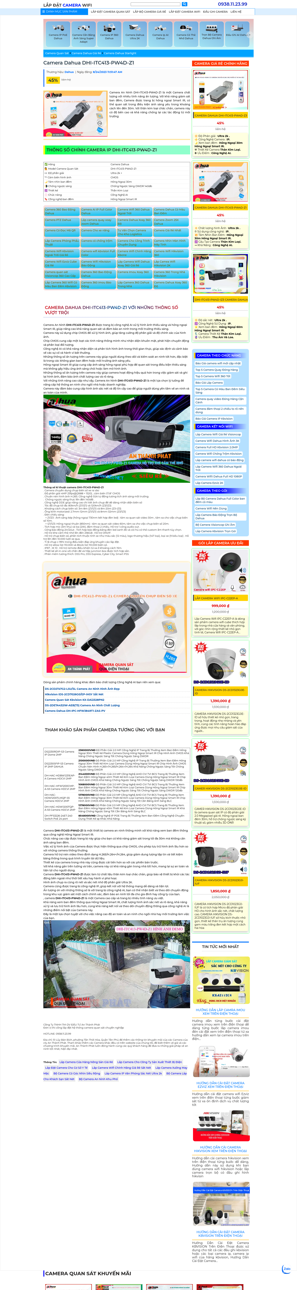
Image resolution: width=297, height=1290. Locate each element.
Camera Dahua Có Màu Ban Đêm (169, 211)
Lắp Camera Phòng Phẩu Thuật (62, 242)
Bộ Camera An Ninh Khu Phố (98, 1079)
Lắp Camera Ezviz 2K (209, 483)
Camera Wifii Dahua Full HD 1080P (218, 476)
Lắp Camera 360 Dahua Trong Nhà (133, 284)
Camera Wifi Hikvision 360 (169, 253)
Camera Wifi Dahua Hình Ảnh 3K (217, 441)
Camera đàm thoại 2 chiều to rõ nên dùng (219, 410)
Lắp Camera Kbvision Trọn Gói (215, 531)
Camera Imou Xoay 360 (133, 272)
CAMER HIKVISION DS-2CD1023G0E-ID (220, 788)
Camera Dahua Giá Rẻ (86, 53)
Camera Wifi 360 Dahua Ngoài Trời (134, 211)
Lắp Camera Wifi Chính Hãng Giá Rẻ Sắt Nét (121, 1067)
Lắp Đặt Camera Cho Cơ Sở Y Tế (66, 1067)
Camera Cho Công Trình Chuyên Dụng (134, 242)
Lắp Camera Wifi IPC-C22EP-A (216, 598)
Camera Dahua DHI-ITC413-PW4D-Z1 (88, 63)
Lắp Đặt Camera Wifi (184, 11)
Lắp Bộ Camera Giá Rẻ (149, 11)
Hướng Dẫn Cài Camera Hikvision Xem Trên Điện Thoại (220, 1149)
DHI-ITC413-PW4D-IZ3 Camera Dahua (221, 299)
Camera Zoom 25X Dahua (166, 221)
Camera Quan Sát (57, 53)
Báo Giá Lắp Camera (209, 382)
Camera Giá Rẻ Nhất (167, 230)
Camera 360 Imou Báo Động (96, 284)
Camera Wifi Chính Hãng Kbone (134, 253)
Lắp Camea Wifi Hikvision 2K (164, 263)
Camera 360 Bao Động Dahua (60, 211)
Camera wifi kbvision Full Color (98, 253)
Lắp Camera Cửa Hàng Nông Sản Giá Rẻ (86, 1062)
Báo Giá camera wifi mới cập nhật (218, 363)
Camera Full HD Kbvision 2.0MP (216, 447)
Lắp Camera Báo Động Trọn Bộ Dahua (216, 516)
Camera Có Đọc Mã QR (60, 230)
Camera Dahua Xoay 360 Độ (134, 221)
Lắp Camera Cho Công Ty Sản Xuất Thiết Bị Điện (149, 1062)
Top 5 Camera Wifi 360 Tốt (212, 376)
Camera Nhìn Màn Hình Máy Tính (170, 242)
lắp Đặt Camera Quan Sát (110, 11)
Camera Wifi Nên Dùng (211, 508)
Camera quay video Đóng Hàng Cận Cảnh (219, 400)
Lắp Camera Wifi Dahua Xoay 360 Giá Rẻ (134, 263)
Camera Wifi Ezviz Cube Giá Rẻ (61, 263)
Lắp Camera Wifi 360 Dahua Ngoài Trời (218, 468)
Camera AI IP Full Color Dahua (96, 211)
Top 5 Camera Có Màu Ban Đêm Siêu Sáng (220, 390)
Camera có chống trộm (97, 241)
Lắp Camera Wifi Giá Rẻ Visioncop (218, 434)
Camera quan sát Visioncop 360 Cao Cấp (60, 274)
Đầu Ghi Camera (215, 11)
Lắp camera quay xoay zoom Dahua (96, 221)
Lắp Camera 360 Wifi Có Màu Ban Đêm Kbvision (61, 284)
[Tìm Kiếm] (155, 4)
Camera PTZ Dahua (58, 220)
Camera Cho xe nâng (95, 230)
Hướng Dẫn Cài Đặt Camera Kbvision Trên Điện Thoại (220, 1234)
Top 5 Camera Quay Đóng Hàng (216, 370)
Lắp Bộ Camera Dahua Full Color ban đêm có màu (220, 500)
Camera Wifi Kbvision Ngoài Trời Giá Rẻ (59, 253)
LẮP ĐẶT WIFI (67, 5)
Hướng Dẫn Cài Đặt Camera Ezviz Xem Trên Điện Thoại (220, 1085)
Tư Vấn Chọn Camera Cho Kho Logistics (132, 232)
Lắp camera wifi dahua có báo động (219, 460)
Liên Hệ (236, 11)
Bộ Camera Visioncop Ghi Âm (215, 524)
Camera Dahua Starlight (120, 53)
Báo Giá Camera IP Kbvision (214, 418)
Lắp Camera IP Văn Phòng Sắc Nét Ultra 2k (133, 1073)
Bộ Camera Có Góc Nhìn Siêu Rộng (76, 1073)
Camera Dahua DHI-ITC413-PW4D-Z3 (221, 115)
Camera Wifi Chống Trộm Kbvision (218, 453)
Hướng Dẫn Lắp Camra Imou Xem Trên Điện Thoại (220, 1011)
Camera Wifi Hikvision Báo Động (96, 263)
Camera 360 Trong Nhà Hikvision (169, 274)
